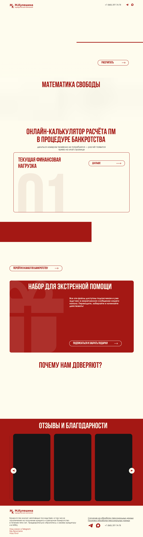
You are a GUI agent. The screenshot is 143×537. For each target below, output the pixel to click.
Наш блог (14, 533)
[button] (13, 471)
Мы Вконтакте (16, 531)
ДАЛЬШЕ (96, 163)
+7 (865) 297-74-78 (113, 5)
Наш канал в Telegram (20, 529)
